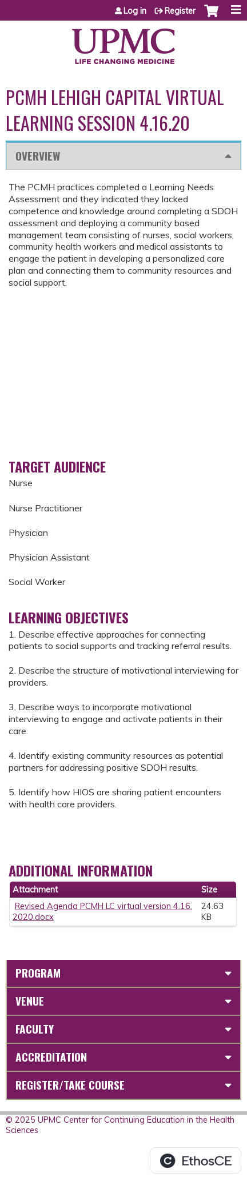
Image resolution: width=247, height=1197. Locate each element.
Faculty (34, 1028)
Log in (135, 11)
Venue (29, 1000)
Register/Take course (70, 1084)
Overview (37, 155)
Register (180, 11)
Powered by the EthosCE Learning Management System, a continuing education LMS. (195, 1160)
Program (38, 972)
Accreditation (51, 1056)
